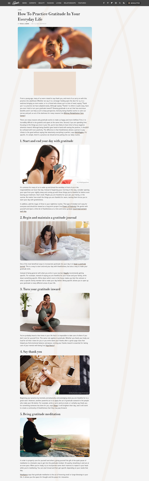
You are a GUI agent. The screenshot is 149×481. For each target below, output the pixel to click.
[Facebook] (104, 3)
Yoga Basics (50, 345)
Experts (32, 3)
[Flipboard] (112, 3)
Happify (66, 273)
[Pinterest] (108, 3)
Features (82, 3)
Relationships (70, 3)
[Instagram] (116, 3)
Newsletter (134, 3)
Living (58, 3)
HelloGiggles (79, 132)
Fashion (50, 3)
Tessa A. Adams (24, 24)
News (24, 3)
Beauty (42, 3)
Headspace (24, 474)
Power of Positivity (69, 206)
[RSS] (124, 3)
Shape (55, 405)
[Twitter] (120, 3)
